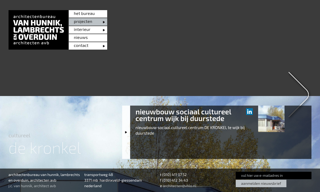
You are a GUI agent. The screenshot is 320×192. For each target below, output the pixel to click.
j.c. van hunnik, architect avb (32, 185)
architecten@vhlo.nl (179, 185)
